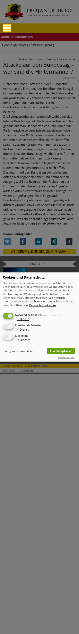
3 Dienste (22, 340)
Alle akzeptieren (61, 351)
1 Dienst (22, 319)
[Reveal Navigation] (7, 28)
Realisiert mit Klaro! (66, 357)
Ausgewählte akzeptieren (19, 351)
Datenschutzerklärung (42, 305)
